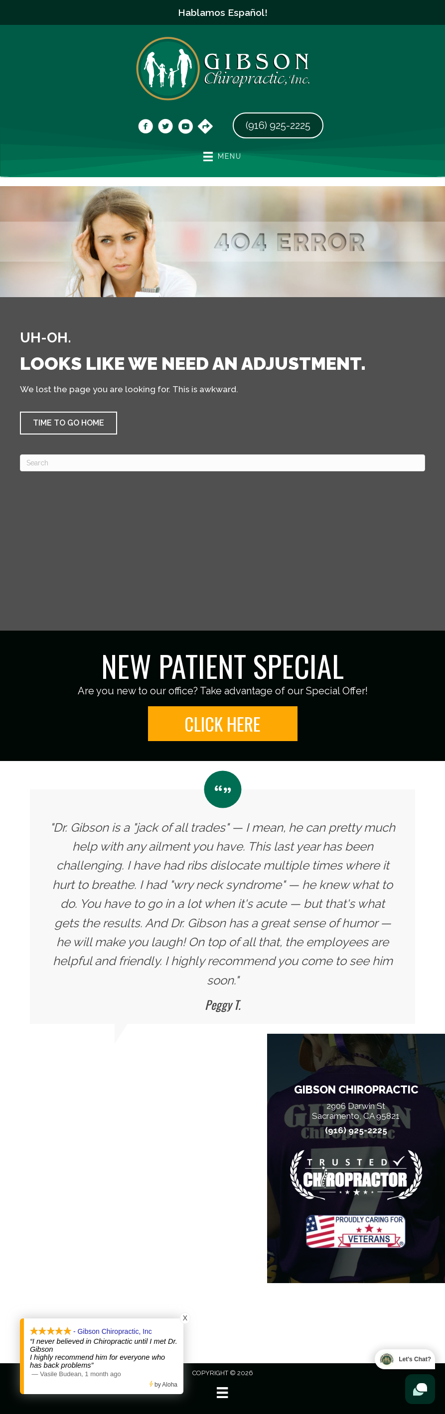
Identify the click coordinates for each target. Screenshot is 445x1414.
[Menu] (222, 1392)
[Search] (222, 462)
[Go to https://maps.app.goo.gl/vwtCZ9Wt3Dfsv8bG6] (205, 127)
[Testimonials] (222, 897)
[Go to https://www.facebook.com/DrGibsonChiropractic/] (145, 128)
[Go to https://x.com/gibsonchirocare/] (165, 128)
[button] (68, 423)
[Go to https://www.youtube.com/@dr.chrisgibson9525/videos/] (185, 128)
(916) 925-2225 (356, 1130)
